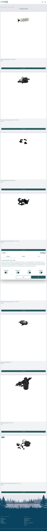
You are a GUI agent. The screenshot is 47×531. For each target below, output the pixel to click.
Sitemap (25, 524)
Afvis (23, 277)
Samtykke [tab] (8, 256)
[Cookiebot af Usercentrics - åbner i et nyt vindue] (41, 253)
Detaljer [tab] (23, 256)
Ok (38, 277)
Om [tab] (39, 256)
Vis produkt (23, 68)
